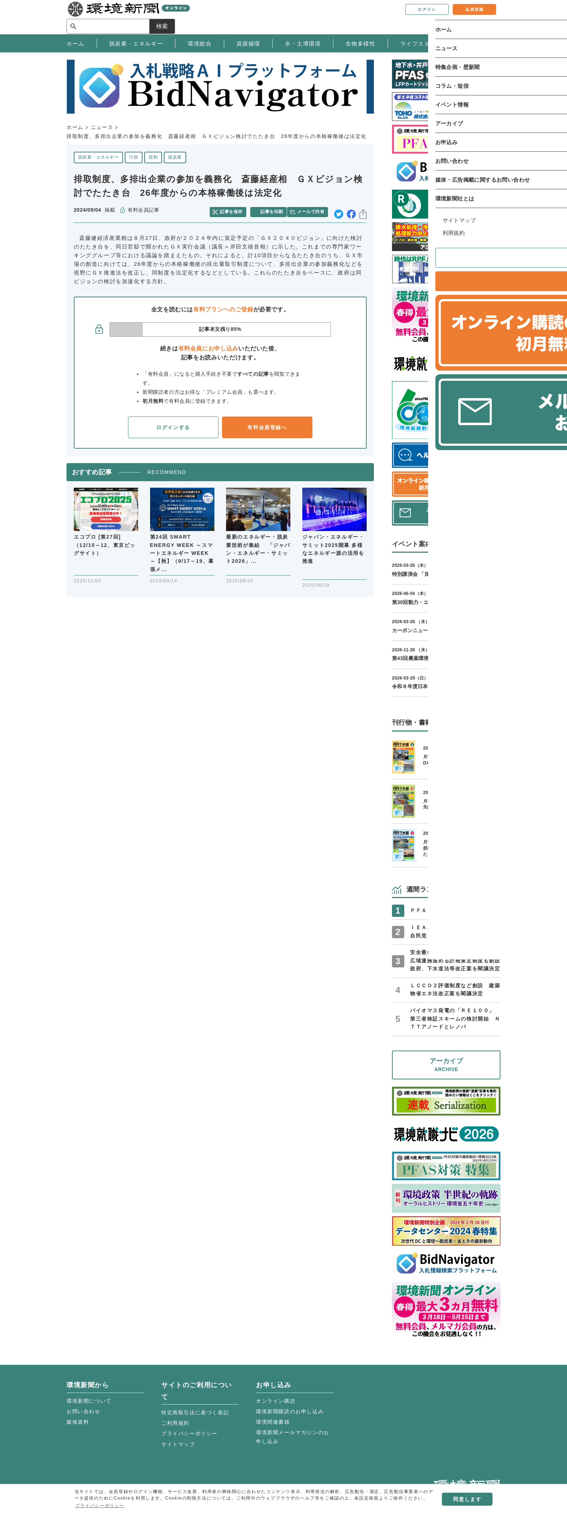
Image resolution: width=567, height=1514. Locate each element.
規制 (153, 157)
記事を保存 (234, 210)
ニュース (102, 127)
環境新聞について (89, 1401)
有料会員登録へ (267, 425)
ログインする (173, 425)
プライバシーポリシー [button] (99, 1505)
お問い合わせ (84, 1411)
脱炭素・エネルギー (98, 157)
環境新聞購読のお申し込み (290, 1411)
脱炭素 (175, 157)
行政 (133, 157)
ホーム (75, 127)
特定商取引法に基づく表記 (195, 1412)
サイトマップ (178, 1444)
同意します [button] (467, 1499)
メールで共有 (313, 210)
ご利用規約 (175, 1423)
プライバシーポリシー (189, 1433)
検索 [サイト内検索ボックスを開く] (487, 17)
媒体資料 (78, 1422)
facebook (351, 210)
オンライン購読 (275, 1401)
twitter (338, 210)
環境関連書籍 (273, 1422)
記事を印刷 (273, 210)
